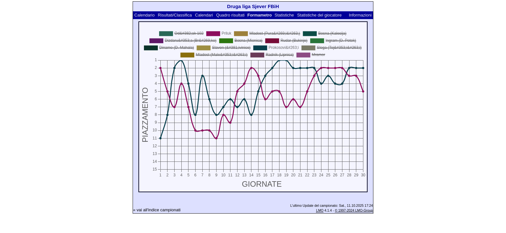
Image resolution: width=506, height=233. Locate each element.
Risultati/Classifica (175, 15)
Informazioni (360, 15)
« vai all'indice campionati (156, 209)
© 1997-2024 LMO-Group (354, 210)
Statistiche (284, 15)
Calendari (204, 15)
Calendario (144, 15)
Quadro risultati (230, 15)
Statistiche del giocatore (319, 15)
